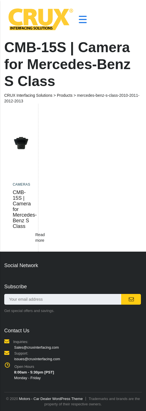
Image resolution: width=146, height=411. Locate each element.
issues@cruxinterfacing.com (37, 359)
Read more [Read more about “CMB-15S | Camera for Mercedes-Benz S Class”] (40, 237)
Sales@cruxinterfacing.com (36, 347)
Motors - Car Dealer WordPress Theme (51, 399)
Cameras (21, 184)
